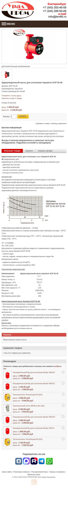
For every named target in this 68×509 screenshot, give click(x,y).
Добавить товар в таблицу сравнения (51, 123)
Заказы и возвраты (57, 472)
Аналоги (29, 151)
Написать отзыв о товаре (12, 98)
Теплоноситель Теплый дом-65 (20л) (27, 395)
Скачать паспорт (45, 151)
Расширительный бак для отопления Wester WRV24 (34, 372)
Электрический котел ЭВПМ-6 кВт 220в (28, 406)
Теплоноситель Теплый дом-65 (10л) (27, 439)
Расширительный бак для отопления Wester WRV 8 (33, 428)
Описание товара (12, 151)
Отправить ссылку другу (11, 96)
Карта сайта (7, 472)
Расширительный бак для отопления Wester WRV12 (34, 383)
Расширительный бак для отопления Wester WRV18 (34, 417)
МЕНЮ (8, 24)
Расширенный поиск (39, 472)
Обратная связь (33, 474)
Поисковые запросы (21, 472)
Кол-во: (6, 116)
